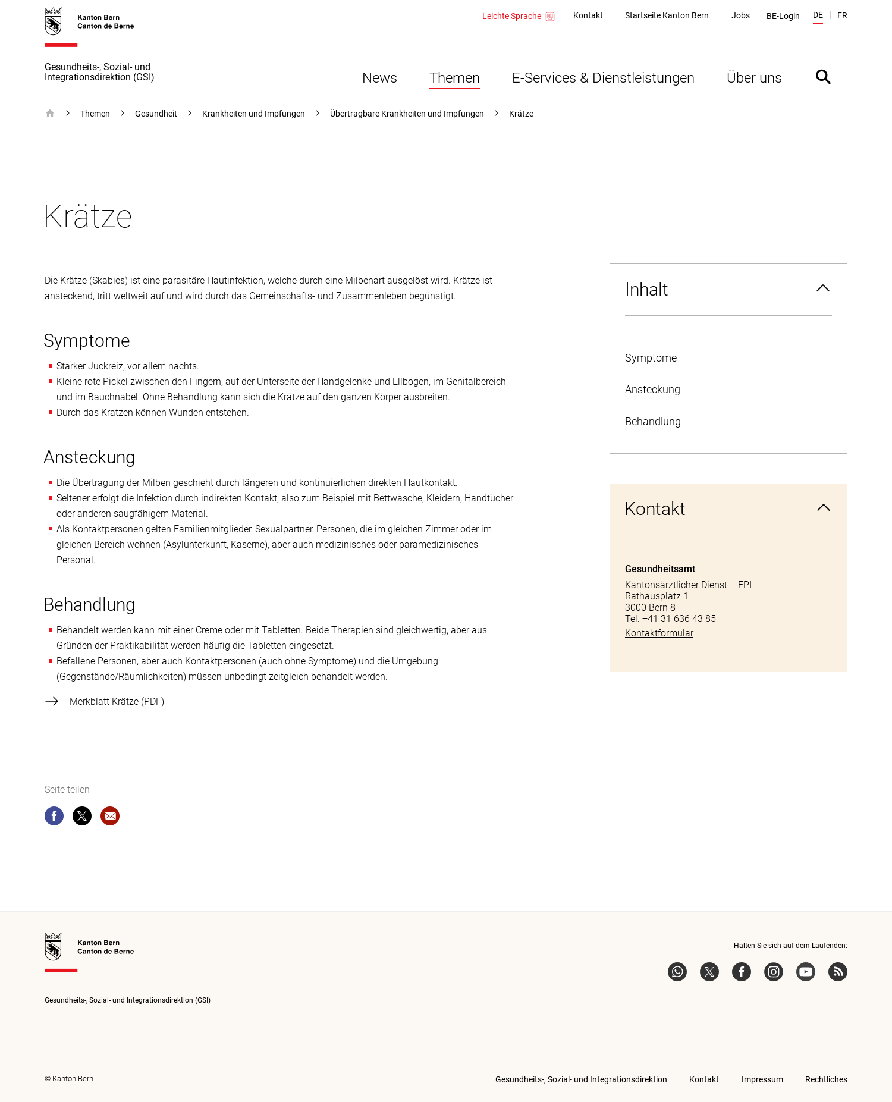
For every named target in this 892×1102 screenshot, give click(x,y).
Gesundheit (156, 113)
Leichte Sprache (519, 17)
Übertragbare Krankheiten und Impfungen (407, 113)
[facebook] (54, 818)
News (379, 78)
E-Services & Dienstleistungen (603, 78)
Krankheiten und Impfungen (253, 113)
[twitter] (82, 818)
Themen (454, 78)
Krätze (521, 113)
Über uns (754, 78)
